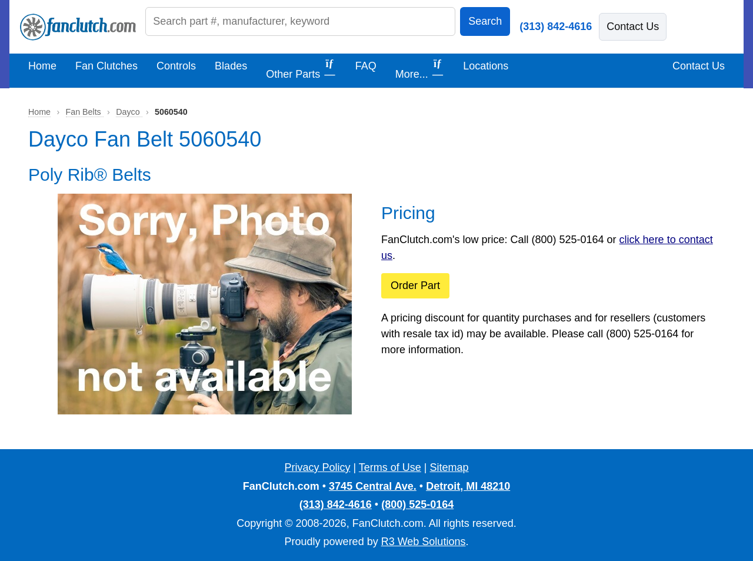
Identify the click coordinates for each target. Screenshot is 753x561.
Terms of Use (390, 467)
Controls (176, 66)
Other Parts (301, 69)
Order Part (415, 285)
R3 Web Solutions (423, 541)
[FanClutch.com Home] (78, 27)
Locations (485, 66)
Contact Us (633, 26)
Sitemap (449, 467)
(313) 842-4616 (555, 26)
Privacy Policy (317, 467)
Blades (231, 66)
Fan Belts (85, 112)
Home (42, 66)
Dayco (129, 112)
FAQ (365, 66)
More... (420, 69)
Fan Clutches (106, 66)
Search (485, 21)
